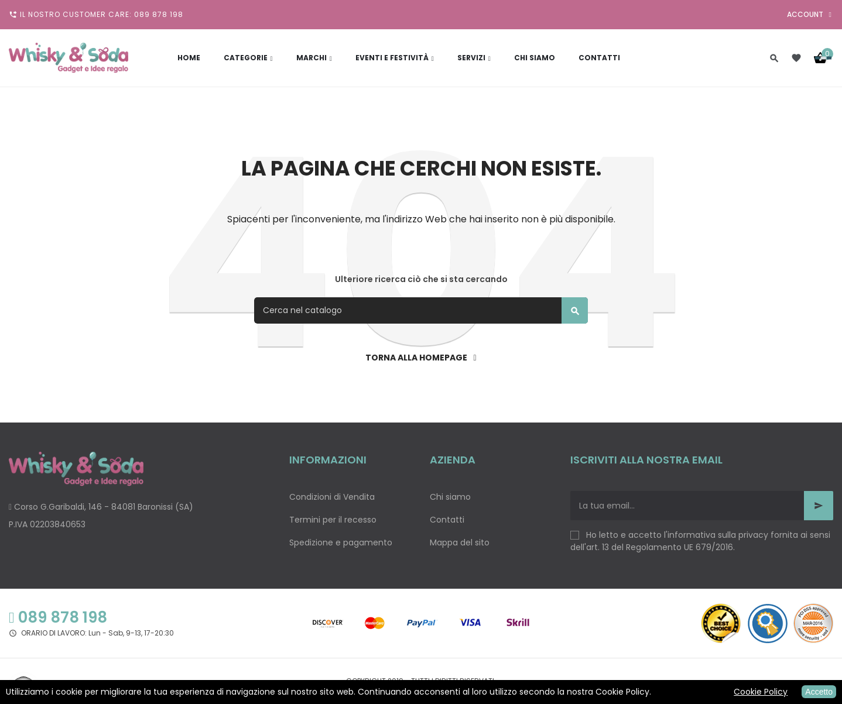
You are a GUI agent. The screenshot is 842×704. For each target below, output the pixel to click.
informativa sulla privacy (718, 535)
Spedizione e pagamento (340, 542)
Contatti (447, 520)
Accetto (819, 691)
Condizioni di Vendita (332, 497)
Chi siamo (450, 497)
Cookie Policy (761, 692)
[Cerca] (421, 310)
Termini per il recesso (332, 520)
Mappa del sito (460, 542)
